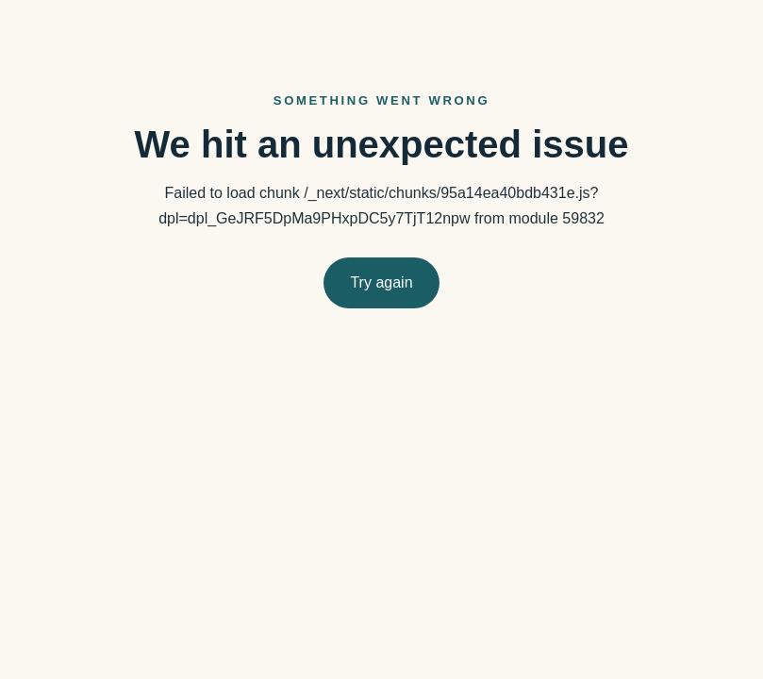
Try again (381, 282)
